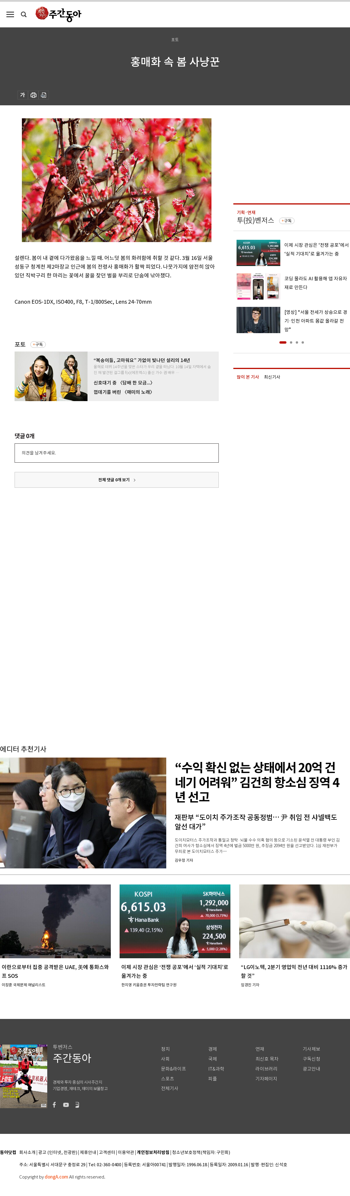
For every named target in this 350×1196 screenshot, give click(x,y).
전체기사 (169, 1088)
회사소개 (27, 1152)
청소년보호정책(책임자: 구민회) (201, 1152)
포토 (20, 345)
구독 (39, 344)
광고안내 (311, 1069)
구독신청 (311, 1059)
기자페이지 (266, 1079)
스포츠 (167, 1079)
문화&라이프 (173, 1069)
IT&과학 (216, 1069)
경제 (212, 1049)
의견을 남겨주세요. (39, 453)
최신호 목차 (267, 1059)
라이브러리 (266, 1069)
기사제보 (311, 1049)
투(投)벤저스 (255, 220)
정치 (165, 1049)
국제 (212, 1059)
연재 (260, 1049)
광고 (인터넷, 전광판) (57, 1152)
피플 (212, 1079)
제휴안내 (88, 1152)
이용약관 (126, 1152)
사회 (165, 1059)
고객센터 (107, 1152)
